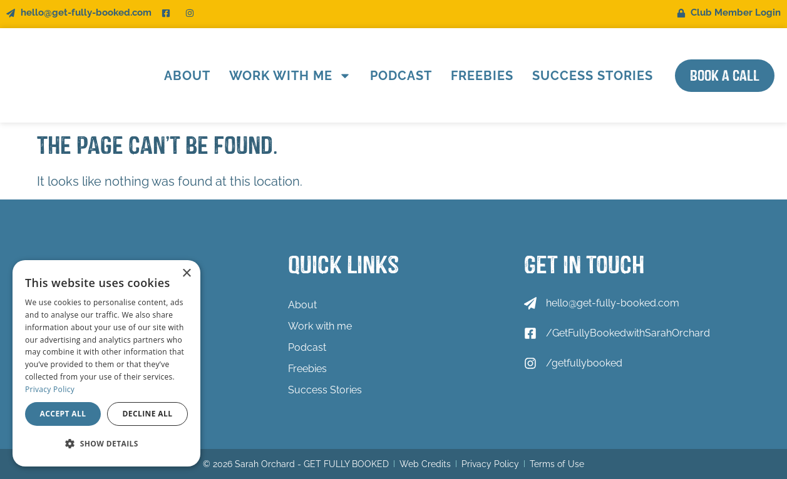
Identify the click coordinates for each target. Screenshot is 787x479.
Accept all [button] (63, 413)
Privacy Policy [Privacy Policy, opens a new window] (50, 389)
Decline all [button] (148, 413)
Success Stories (592, 75)
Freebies (482, 75)
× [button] (186, 273)
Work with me (290, 75)
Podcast (401, 75)
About (187, 75)
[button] (106, 444)
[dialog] (106, 363)
